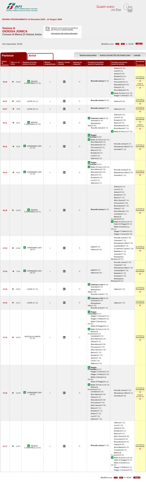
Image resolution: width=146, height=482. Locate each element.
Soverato (94, 120)
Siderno (117, 68)
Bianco (116, 79)
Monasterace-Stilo (121, 146)
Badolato (117, 251)
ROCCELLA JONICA (32, 336)
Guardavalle (118, 246)
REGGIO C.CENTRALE (31, 82)
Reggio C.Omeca (120, 95)
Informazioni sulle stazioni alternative (64, 33)
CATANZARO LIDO (34, 146)
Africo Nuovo (119, 200)
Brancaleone (118, 84)
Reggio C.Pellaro (120, 231)
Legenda (137, 55)
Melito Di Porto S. (120, 93)
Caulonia (117, 240)
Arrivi (32, 55)
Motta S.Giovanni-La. (122, 227)
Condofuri (117, 214)
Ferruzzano (118, 82)
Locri (116, 71)
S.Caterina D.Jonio (121, 249)
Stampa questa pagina (88, 55)
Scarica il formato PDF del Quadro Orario (115, 55)
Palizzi (116, 87)
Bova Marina (118, 90)
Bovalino (117, 76)
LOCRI (30, 101)
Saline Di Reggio (120, 224)
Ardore (116, 74)
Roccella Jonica (97, 128)
